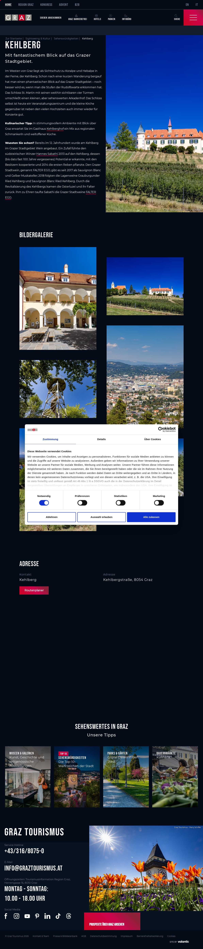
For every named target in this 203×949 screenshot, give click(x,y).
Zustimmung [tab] (50, 439)
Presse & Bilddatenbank (65, 936)
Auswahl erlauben (101, 517)
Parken (111, 17)
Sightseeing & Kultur (38, 38)
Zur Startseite (13, 38)
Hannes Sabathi (47, 153)
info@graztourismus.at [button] (33, 868)
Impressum (127, 936)
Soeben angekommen (50, 17)
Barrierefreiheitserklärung (150, 936)
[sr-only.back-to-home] (21, 18)
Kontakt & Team (41, 936)
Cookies (171, 936)
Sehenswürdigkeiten (66, 38)
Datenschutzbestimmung (103, 936)
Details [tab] (101, 439)
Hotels (97, 17)
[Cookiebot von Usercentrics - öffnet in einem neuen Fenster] (161, 429)
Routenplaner (34, 590)
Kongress (46, 4)
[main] (101, 365)
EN (187, 4)
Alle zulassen (151, 517)
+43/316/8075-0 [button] (24, 851)
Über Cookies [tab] (152, 439)
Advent (63, 4)
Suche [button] (177, 17)
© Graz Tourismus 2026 (17, 936)
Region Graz (26, 4)
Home (8, 4)
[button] (6, 916)
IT (197, 4)
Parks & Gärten (117, 753)
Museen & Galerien (21, 753)
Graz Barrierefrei (77, 17)
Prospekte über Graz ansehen (106, 924)
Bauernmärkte (166, 753)
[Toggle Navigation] (193, 18)
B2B (77, 4)
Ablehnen (51, 517)
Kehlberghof (55, 128)
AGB (83, 936)
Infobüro (126, 17)
